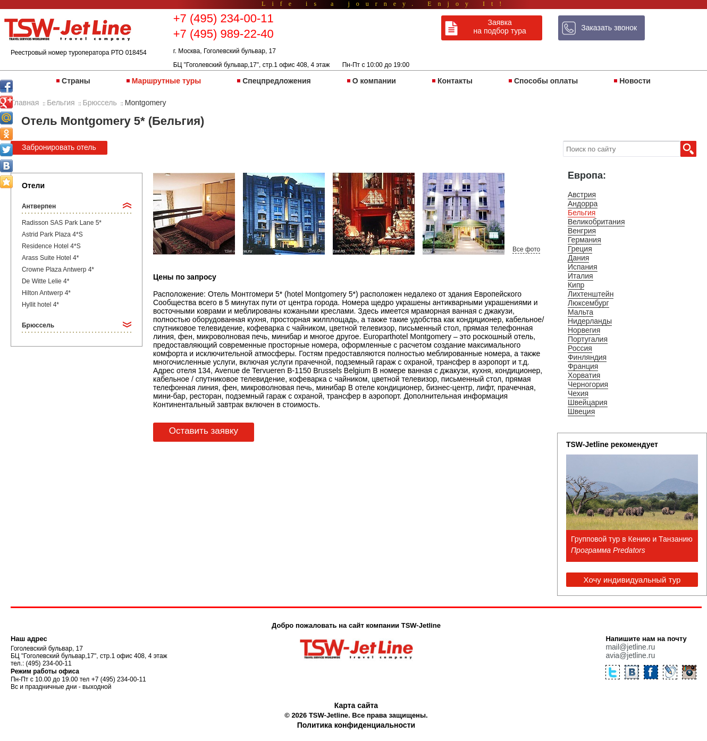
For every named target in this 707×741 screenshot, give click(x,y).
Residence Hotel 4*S (51, 246)
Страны (76, 81)
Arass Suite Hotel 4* (50, 258)
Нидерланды (590, 321)
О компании (374, 81)
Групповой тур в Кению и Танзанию (632, 539)
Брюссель (38, 325)
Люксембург (588, 303)
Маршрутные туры (166, 81)
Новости (635, 81)
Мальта (580, 312)
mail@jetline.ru (630, 647)
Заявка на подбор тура (500, 26)
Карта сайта (356, 705)
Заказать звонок (609, 27)
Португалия (588, 339)
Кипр (576, 285)
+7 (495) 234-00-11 (223, 18)
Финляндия (587, 357)
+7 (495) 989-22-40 (223, 33)
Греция (580, 249)
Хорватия (584, 375)
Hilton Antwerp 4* (46, 293)
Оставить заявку (203, 431)
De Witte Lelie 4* (45, 281)
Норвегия (584, 330)
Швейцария (588, 402)
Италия (580, 276)
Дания (578, 258)
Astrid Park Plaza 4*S (52, 234)
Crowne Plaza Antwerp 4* (58, 269)
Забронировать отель (59, 147)
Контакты (455, 81)
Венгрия (582, 230)
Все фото (526, 249)
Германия (584, 239)
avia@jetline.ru (630, 655)
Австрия (582, 194)
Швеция (581, 411)
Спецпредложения (276, 81)
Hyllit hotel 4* (40, 304)
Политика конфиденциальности (356, 725)
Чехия (578, 393)
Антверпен (39, 206)
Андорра (582, 203)
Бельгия (581, 212)
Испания (582, 267)
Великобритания (596, 221)
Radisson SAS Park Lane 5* (62, 222)
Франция (583, 366)
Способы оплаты (546, 81)
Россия (580, 348)
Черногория (588, 384)
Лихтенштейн (590, 294)
